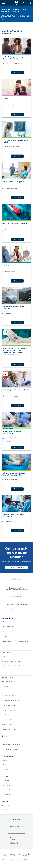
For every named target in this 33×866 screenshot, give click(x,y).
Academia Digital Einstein (9, 729)
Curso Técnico (6, 686)
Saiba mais (17, 73)
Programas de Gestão (8, 720)
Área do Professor (7, 785)
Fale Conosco (6, 805)
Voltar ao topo (17, 579)
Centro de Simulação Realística (11, 744)
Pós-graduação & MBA (8, 705)
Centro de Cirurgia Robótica (10, 749)
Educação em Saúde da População (12, 661)
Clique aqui (13, 838)
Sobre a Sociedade (7, 622)
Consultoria (5, 760)
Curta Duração (6, 715)
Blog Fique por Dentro (8, 646)
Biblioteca (4, 636)
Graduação (5, 691)
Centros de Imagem (7, 740)
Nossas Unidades (7, 631)
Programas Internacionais (9, 671)
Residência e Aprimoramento (10, 700)
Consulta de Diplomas (8, 790)
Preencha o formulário (16, 567)
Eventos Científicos (7, 724)
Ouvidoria (4, 810)
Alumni (4, 656)
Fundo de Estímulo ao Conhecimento (12, 666)
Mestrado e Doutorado (8, 710)
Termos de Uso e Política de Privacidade (16, 854)
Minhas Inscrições (7, 794)
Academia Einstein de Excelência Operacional (15, 641)
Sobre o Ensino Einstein (9, 626)
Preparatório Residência (9, 696)
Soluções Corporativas (8, 765)
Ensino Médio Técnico (8, 681)
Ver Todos (5, 769)
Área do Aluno (6, 780)
